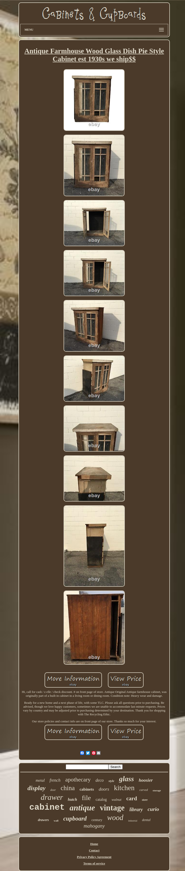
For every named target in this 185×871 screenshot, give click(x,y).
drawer (52, 797)
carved (143, 790)
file (86, 797)
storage (157, 790)
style (111, 781)
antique (82, 807)
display (36, 788)
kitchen (124, 788)
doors (104, 789)
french (55, 780)
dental (146, 820)
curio (153, 809)
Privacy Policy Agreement (94, 857)
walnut (116, 799)
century (97, 820)
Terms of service (94, 863)
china (68, 788)
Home (94, 844)
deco (99, 780)
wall (56, 820)
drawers (43, 820)
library (136, 809)
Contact (94, 850)
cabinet (47, 807)
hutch (72, 799)
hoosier (146, 780)
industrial (132, 820)
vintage (112, 807)
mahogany (94, 826)
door (53, 790)
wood (115, 817)
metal (40, 780)
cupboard (75, 818)
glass (126, 779)
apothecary (78, 779)
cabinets (86, 789)
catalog (101, 799)
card (131, 798)
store (145, 799)
